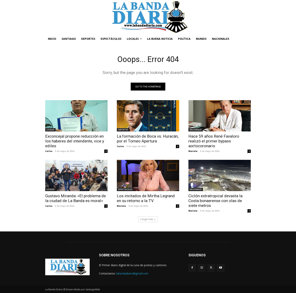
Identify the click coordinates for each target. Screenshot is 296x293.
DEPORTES (123, 129)
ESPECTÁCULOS (125, 189)
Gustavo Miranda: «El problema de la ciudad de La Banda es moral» (75, 198)
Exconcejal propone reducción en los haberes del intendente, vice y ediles (74, 141)
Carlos (48, 151)
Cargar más (148, 219)
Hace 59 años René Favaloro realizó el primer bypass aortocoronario (213, 141)
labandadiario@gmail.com (132, 273)
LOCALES (50, 129)
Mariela (192, 151)
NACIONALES (196, 129)
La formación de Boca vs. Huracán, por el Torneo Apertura (148, 138)
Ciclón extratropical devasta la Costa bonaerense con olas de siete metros (215, 201)
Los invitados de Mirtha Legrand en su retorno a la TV (146, 198)
